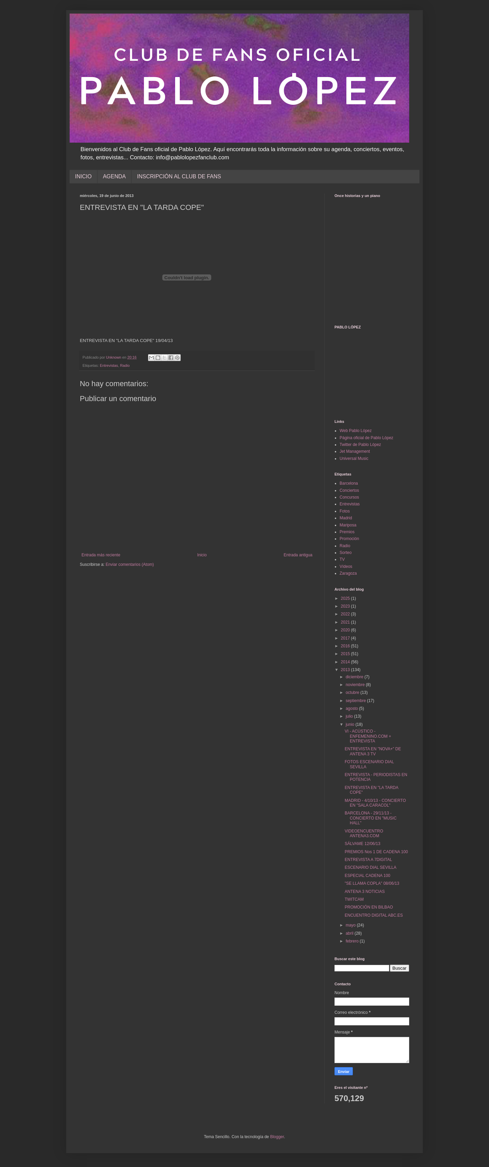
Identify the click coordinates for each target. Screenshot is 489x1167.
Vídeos (346, 566)
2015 (346, 653)
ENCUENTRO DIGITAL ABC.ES (374, 915)
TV (342, 559)
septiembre (356, 700)
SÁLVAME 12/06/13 (362, 843)
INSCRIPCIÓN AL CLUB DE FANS (179, 176)
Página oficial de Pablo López (366, 437)
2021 (346, 622)
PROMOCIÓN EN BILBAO (369, 907)
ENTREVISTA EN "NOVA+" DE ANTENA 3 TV (373, 751)
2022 (346, 614)
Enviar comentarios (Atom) (130, 564)
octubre (353, 692)
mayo (351, 925)
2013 (346, 669)
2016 (346, 646)
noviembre (356, 684)
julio (350, 716)
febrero (353, 941)
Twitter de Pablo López (360, 444)
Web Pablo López (356, 430)
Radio (124, 365)
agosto (352, 708)
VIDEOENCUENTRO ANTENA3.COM (364, 833)
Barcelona (349, 483)
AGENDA (114, 176)
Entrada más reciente (101, 555)
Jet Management (355, 451)
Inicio (202, 555)
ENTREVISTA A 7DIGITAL (368, 859)
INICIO (83, 176)
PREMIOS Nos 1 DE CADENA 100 (376, 851)
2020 (346, 630)
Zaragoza (348, 573)
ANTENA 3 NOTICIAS (365, 891)
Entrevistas (109, 365)
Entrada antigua (298, 555)
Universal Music (354, 458)
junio (351, 724)
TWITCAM (354, 899)
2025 (346, 598)
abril (350, 933)
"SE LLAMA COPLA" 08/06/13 (372, 883)
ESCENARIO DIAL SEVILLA (370, 867)
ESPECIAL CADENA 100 (367, 875)
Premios (347, 531)
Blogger (277, 1136)
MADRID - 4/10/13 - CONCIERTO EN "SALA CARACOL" (375, 803)
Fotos (345, 511)
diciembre (355, 677)
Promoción (349, 538)
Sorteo (345, 552)
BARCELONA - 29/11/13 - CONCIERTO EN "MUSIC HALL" (371, 818)
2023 (346, 606)
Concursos (349, 497)
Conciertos (349, 490)
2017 (346, 638)
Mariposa (348, 525)
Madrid (346, 518)
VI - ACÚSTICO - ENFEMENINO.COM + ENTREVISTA (368, 736)
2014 (346, 662)
